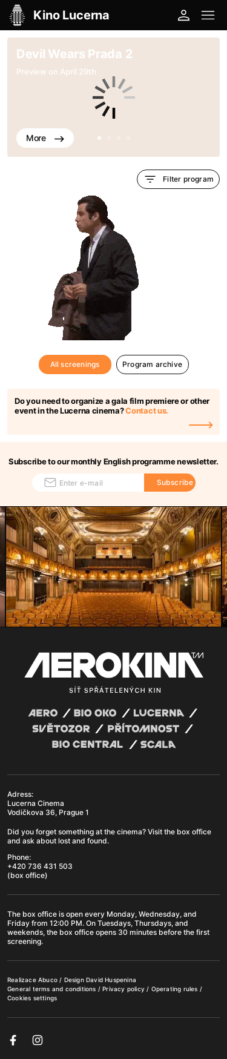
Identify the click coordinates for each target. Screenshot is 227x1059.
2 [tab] (109, 139)
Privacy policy (124, 988)
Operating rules (175, 988)
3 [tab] (118, 139)
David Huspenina (111, 979)
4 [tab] (128, 139)
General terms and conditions (52, 988)
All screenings (75, 364)
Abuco (48, 979)
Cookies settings (32, 997)
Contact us (145, 410)
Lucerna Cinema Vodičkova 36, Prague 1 (48, 808)
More (45, 138)
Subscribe (175, 482)
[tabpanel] (113, 97)
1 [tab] (99, 139)
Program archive (152, 364)
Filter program (178, 179)
